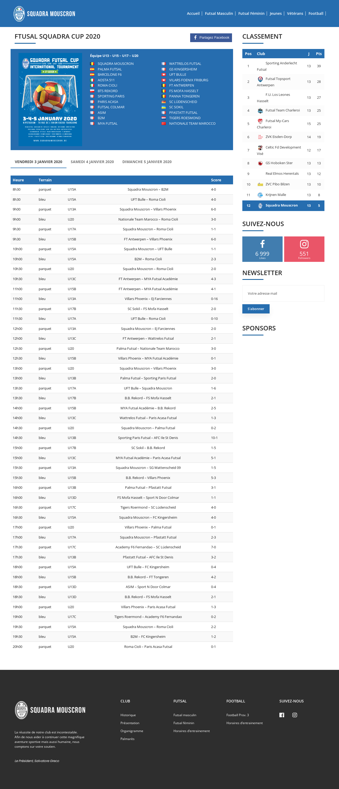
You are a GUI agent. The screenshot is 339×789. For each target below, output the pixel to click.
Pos (248, 53)
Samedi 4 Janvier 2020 (92, 161)
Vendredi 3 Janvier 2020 (38, 161)
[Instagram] (295, 715)
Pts (319, 53)
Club (261, 53)
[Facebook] (282, 715)
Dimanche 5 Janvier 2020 (147, 161)
